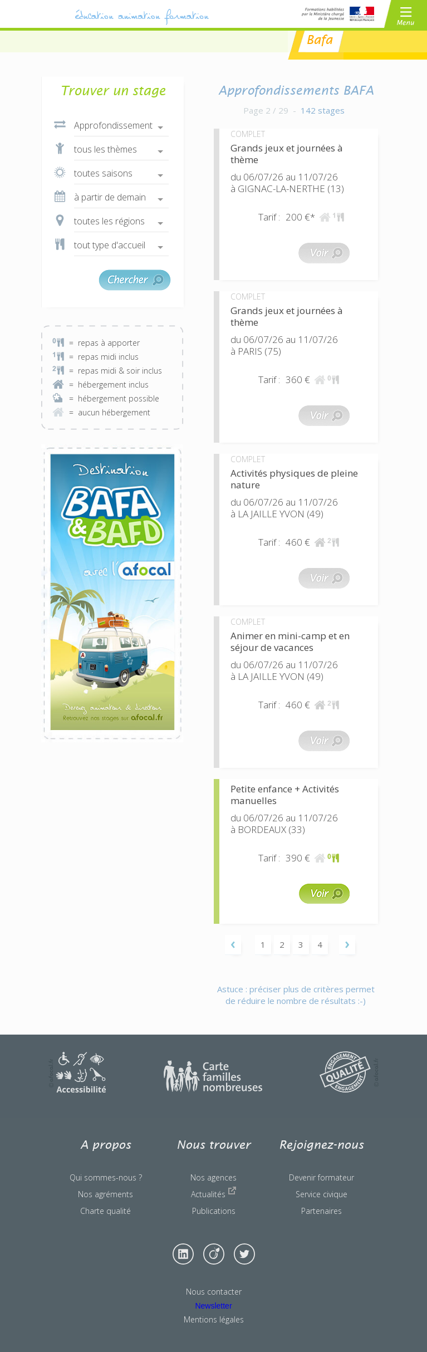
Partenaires (321, 1211)
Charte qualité (105, 1211)
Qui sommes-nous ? (106, 1177)
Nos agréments (105, 1194)
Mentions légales (214, 1319)
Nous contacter (214, 1291)
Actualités (214, 1192)
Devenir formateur (321, 1177)
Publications (213, 1211)
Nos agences (213, 1177)
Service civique (321, 1194)
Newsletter (213, 1305)
